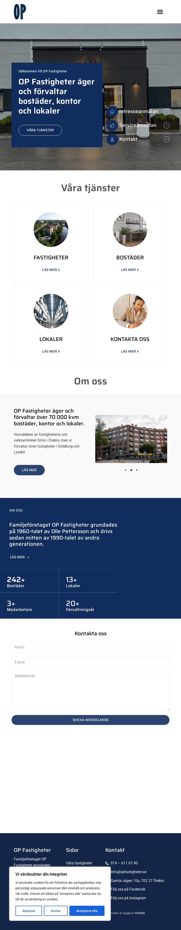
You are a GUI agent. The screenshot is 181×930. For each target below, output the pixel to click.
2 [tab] (131, 470)
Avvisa (55, 911)
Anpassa (28, 911)
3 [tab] (136, 470)
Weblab (140, 913)
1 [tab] (125, 470)
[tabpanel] (131, 439)
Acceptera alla (87, 911)
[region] (60, 894)
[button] (160, 11)
